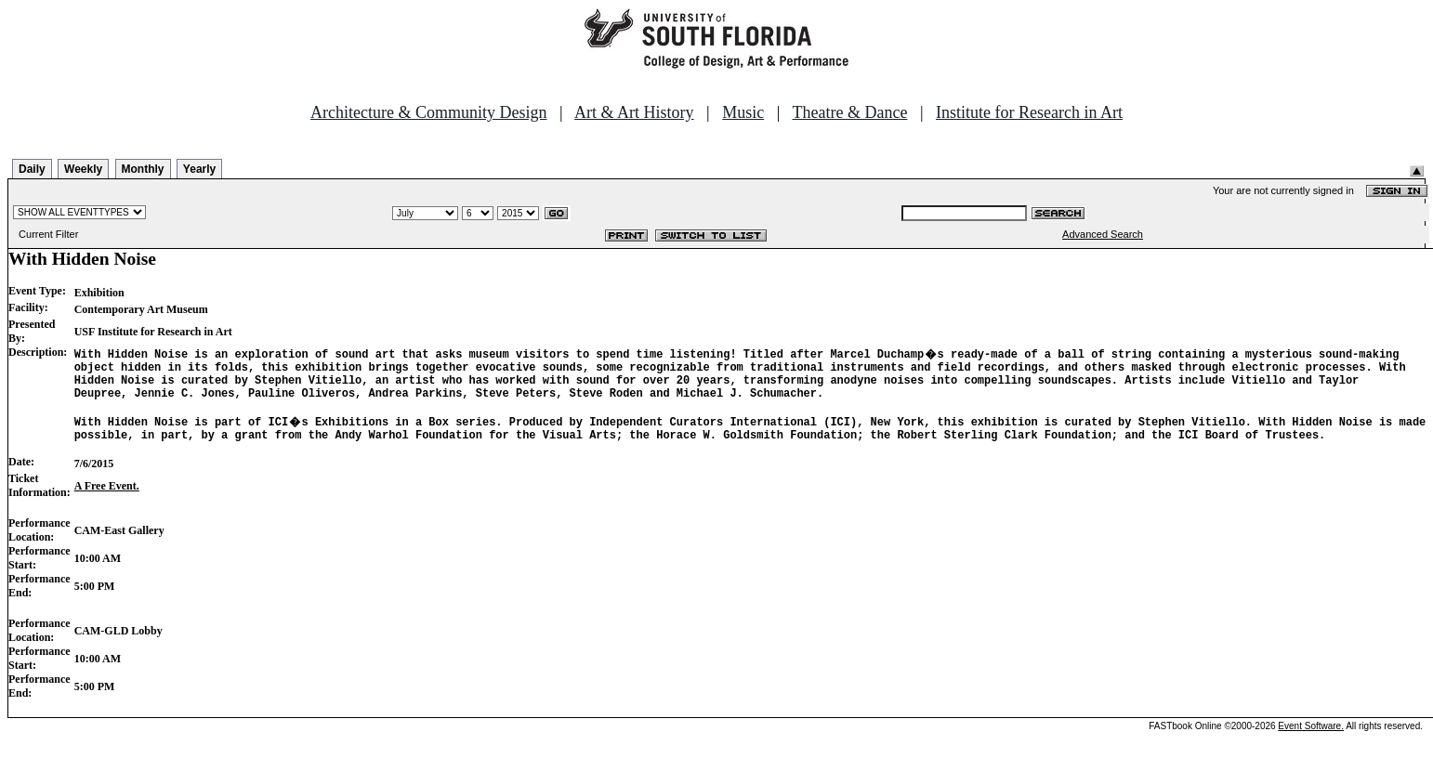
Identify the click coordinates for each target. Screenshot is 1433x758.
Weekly (83, 169)
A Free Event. (106, 502)
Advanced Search (1102, 234)
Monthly (143, 169)
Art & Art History (634, 112)
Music (743, 112)
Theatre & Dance (849, 112)
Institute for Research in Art (1029, 112)
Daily (32, 169)
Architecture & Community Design (428, 112)
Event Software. (1311, 743)
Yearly (199, 169)
